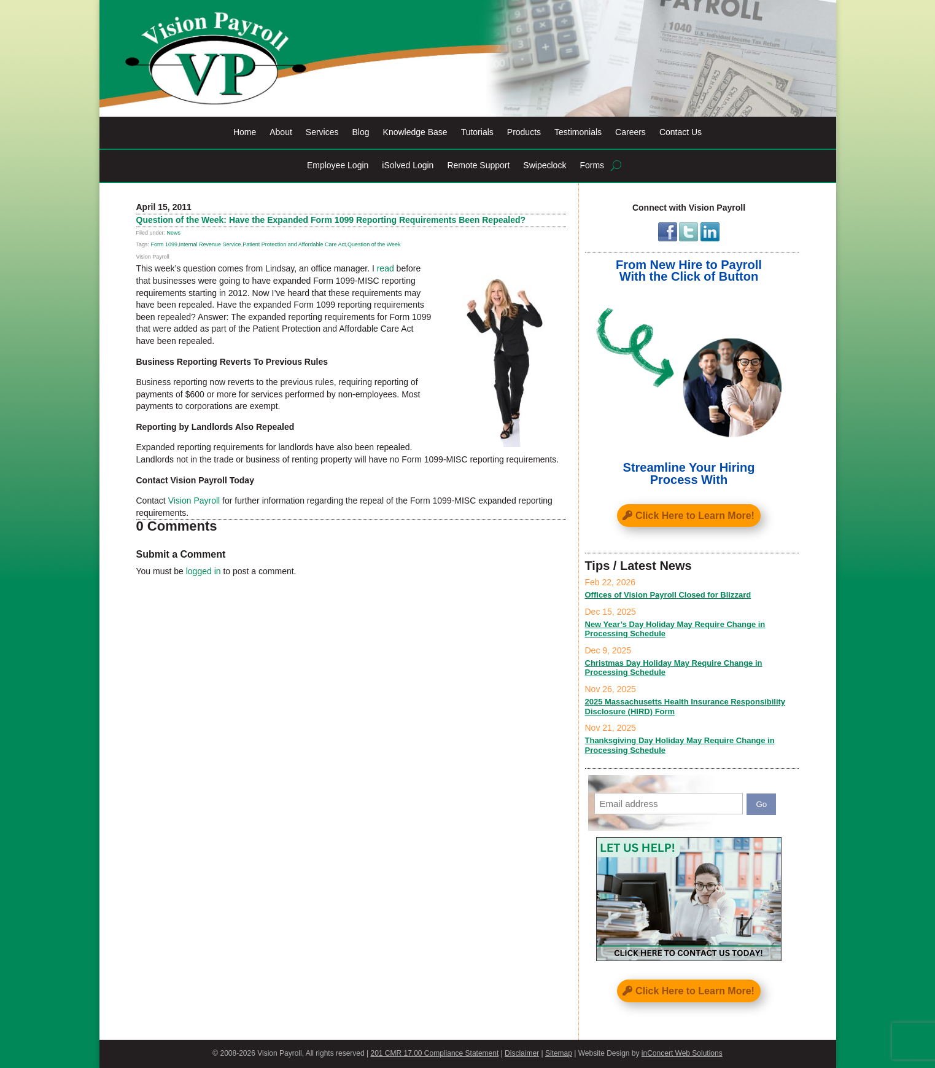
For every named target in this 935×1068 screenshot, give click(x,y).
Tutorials (477, 132)
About (281, 132)
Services (322, 132)
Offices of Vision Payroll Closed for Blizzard (668, 594)
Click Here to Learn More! (695, 515)
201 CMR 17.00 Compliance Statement (434, 1053)
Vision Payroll (194, 500)
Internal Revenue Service (210, 244)
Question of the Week (373, 244)
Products (524, 132)
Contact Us (680, 132)
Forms (592, 165)
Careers (630, 132)
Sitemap (558, 1053)
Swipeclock (544, 165)
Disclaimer (522, 1053)
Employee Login (337, 165)
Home (244, 132)
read (385, 268)
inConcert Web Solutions (682, 1053)
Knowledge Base (415, 132)
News (174, 233)
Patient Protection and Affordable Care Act (294, 244)
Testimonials (578, 132)
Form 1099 (164, 244)
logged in (203, 571)
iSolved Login (407, 165)
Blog (361, 132)
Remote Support (478, 165)
